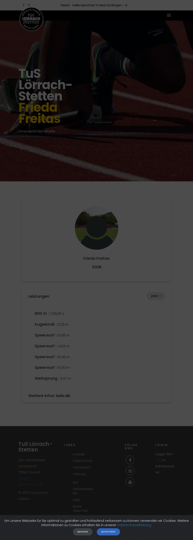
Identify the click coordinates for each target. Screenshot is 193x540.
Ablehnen (82, 531)
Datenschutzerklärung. (134, 525)
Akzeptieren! (108, 531)
